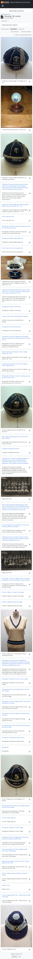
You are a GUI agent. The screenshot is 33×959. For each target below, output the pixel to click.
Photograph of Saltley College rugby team (12, 238)
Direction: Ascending (26, 31)
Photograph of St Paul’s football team (11, 327)
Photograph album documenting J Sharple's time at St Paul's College (15, 690)
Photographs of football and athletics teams (13, 737)
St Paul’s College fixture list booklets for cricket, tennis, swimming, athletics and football (15, 525)
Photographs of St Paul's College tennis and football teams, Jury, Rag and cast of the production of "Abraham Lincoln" (16, 338)
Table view (21, 29)
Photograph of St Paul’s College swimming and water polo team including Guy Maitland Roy (15, 838)
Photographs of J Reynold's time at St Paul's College (15, 679)
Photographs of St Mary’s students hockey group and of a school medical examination (16, 227)
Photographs (5, 747)
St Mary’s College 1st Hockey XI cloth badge (13, 592)
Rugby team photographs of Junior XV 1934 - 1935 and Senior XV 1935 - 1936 (15, 862)
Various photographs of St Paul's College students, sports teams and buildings (15, 850)
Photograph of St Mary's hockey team (11, 306)
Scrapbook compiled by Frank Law (10, 448)
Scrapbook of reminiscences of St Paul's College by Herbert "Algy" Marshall (15, 364)
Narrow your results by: (16, 11)
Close (9, 14)
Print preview (5, 29)
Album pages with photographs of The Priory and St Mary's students (15, 437)
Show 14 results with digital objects (23, 35)
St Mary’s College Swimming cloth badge (12, 602)
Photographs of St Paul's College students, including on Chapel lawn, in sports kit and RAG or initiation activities (16, 579)
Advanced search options (10, 25)
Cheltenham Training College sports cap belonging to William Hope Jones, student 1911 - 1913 (15, 205)
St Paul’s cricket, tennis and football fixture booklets (15, 316)
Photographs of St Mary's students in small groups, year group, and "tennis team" (16, 376)
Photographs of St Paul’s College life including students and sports (16, 714)
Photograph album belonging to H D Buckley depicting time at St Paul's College (15, 806)
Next (19, 956)
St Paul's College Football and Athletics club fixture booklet (14, 874)
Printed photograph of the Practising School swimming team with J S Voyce (16, 726)
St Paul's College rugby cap (8, 817)
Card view (13, 29)
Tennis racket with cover (8, 216)
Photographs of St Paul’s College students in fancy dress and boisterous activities (16, 702)
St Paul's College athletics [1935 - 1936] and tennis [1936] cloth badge (16, 895)
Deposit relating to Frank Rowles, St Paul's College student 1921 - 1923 (14, 352)
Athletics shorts (6, 885)
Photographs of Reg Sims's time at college (12, 827)
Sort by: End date (15, 31)
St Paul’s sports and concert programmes (12, 248)
